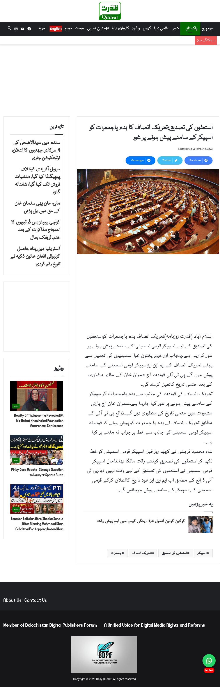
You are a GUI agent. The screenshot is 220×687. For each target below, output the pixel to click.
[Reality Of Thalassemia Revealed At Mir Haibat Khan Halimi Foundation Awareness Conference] (36, 396)
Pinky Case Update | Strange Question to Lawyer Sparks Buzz (37, 472)
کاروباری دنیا (120, 29)
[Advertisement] (110, 79)
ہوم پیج (207, 29)
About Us (12, 600)
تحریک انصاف (141, 553)
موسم (68, 29)
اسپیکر (202, 553)
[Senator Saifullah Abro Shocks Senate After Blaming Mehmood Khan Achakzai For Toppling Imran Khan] (36, 499)
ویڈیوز (136, 29)
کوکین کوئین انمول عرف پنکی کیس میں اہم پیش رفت (141, 521)
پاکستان (191, 29)
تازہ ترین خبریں (98, 29)
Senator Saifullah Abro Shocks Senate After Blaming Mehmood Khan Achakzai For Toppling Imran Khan (37, 524)
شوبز (175, 29)
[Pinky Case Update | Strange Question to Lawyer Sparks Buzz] (36, 450)
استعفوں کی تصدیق (174, 553)
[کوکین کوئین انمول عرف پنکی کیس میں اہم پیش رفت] (200, 524)
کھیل (147, 29)
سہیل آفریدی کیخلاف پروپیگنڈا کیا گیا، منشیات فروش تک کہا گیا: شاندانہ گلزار (126, 44)
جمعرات (116, 553)
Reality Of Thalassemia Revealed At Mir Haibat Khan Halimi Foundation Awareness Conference (38, 420)
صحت (79, 29)
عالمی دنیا (161, 29)
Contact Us (35, 600)
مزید (41, 29)
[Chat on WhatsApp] (209, 660)
